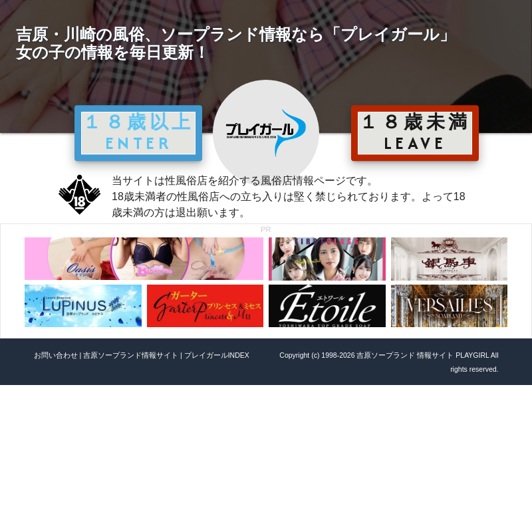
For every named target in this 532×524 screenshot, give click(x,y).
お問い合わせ (56, 355)
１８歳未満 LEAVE (415, 132)
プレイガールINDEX (216, 355)
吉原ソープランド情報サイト (130, 355)
